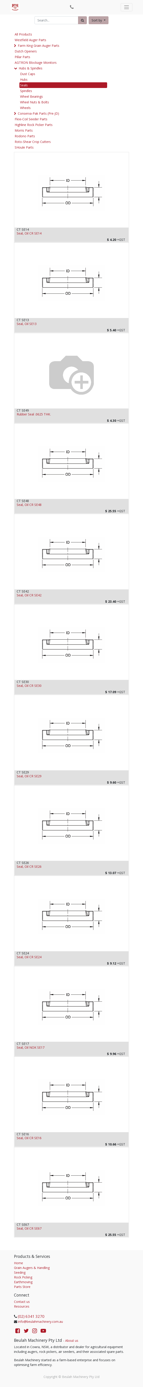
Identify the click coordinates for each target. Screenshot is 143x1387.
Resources (21, 1306)
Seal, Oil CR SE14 (29, 233)
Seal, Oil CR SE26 (29, 867)
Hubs (24, 79)
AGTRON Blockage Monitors (36, 62)
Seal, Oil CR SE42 (29, 595)
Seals (24, 85)
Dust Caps (27, 74)
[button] (98, 20)
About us (71, 1340)
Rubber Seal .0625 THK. (34, 414)
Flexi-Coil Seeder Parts (31, 119)
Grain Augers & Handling (32, 1268)
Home (18, 1263)
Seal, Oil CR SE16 (29, 1138)
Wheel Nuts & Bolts (34, 102)
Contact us (22, 1301)
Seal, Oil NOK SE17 (30, 1048)
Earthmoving (23, 1282)
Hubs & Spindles (30, 68)
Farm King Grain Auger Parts (38, 45)
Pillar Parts (22, 57)
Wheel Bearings (31, 96)
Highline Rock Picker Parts (34, 125)
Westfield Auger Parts (30, 40)
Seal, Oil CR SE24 (29, 957)
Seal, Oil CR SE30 (29, 686)
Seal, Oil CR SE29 (29, 776)
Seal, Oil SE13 (27, 324)
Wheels (25, 108)
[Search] (82, 20)
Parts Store (22, 1287)
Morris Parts (24, 130)
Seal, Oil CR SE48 (29, 505)
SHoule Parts (24, 147)
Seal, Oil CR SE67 (29, 1229)
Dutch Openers (26, 51)
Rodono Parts (25, 136)
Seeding (19, 1272)
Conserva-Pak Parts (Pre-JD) (38, 113)
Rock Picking (23, 1277)
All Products (23, 34)
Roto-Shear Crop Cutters (33, 142)
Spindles (26, 91)
